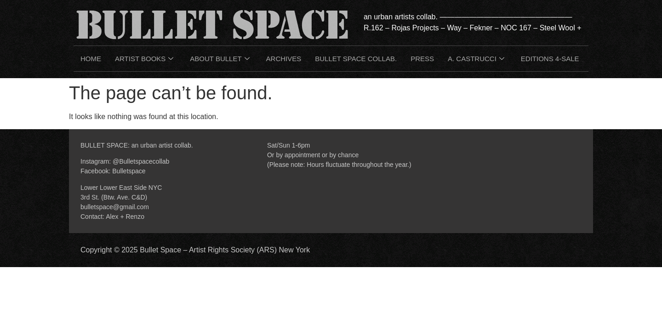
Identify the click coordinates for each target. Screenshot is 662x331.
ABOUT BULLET (219, 59)
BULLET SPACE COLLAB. (356, 59)
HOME (90, 59)
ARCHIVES (284, 59)
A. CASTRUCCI (476, 59)
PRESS (422, 59)
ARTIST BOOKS (144, 59)
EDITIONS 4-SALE (550, 59)
